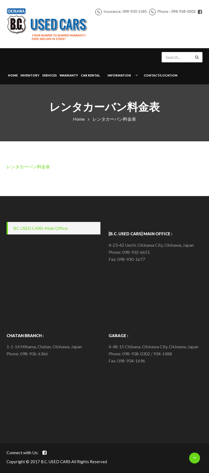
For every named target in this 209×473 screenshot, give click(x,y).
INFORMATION (119, 75)
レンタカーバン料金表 (28, 166)
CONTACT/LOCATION (160, 75)
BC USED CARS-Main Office (40, 228)
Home (13, 75)
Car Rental (90, 75)
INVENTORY (29, 75)
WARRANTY (69, 75)
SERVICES (49, 75)
